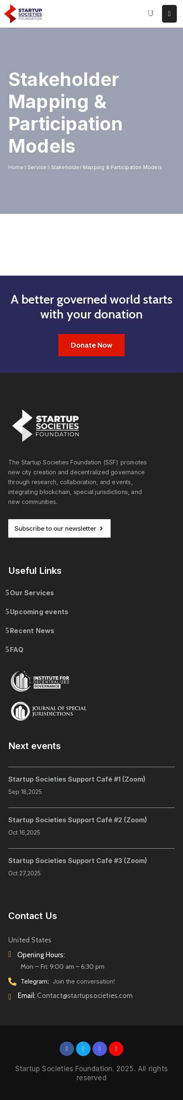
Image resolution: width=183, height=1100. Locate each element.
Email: (75, 995)
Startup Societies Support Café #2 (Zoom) (77, 820)
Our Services (32, 593)
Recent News (32, 631)
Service (37, 167)
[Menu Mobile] (169, 14)
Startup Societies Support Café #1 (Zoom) (77, 779)
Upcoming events (39, 612)
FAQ (16, 649)
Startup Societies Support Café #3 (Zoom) (77, 860)
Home (15, 167)
